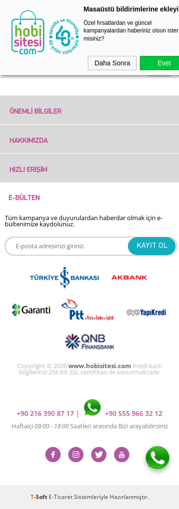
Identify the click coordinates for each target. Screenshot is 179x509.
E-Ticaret (61, 497)
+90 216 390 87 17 (46, 413)
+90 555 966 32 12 (123, 413)
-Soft (40, 497)
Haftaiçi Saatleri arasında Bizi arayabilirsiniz (89, 426)
